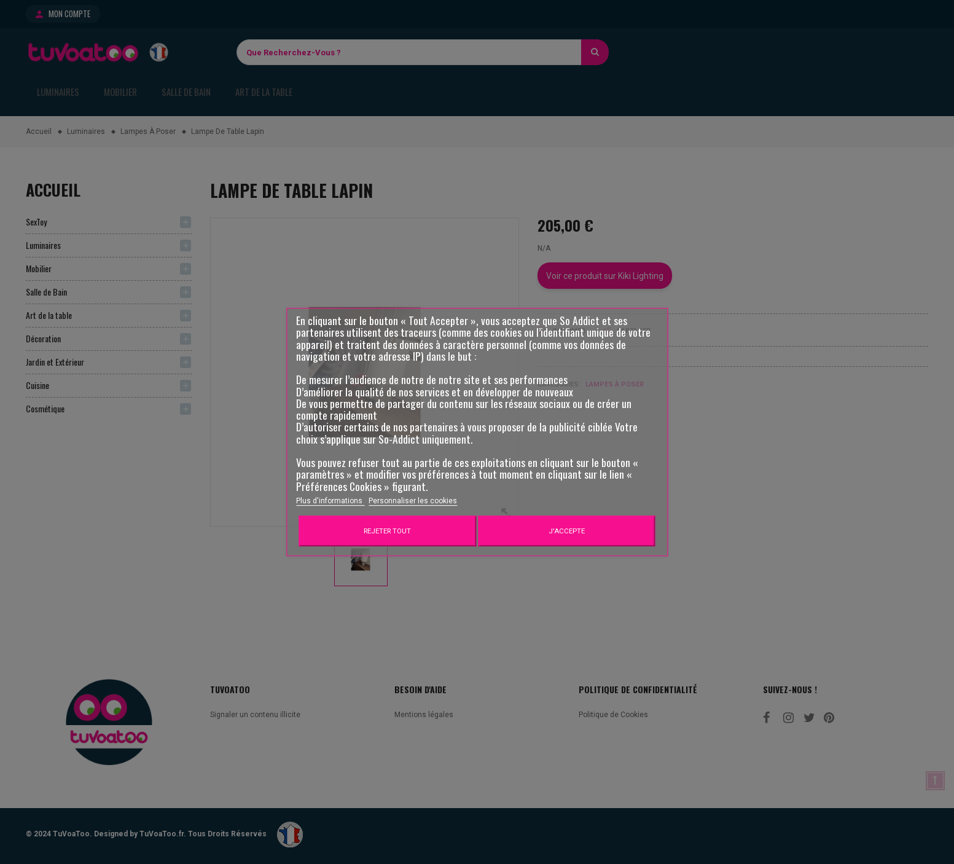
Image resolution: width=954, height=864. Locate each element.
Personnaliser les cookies (413, 501)
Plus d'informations (330, 501)
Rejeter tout (387, 531)
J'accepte (567, 531)
